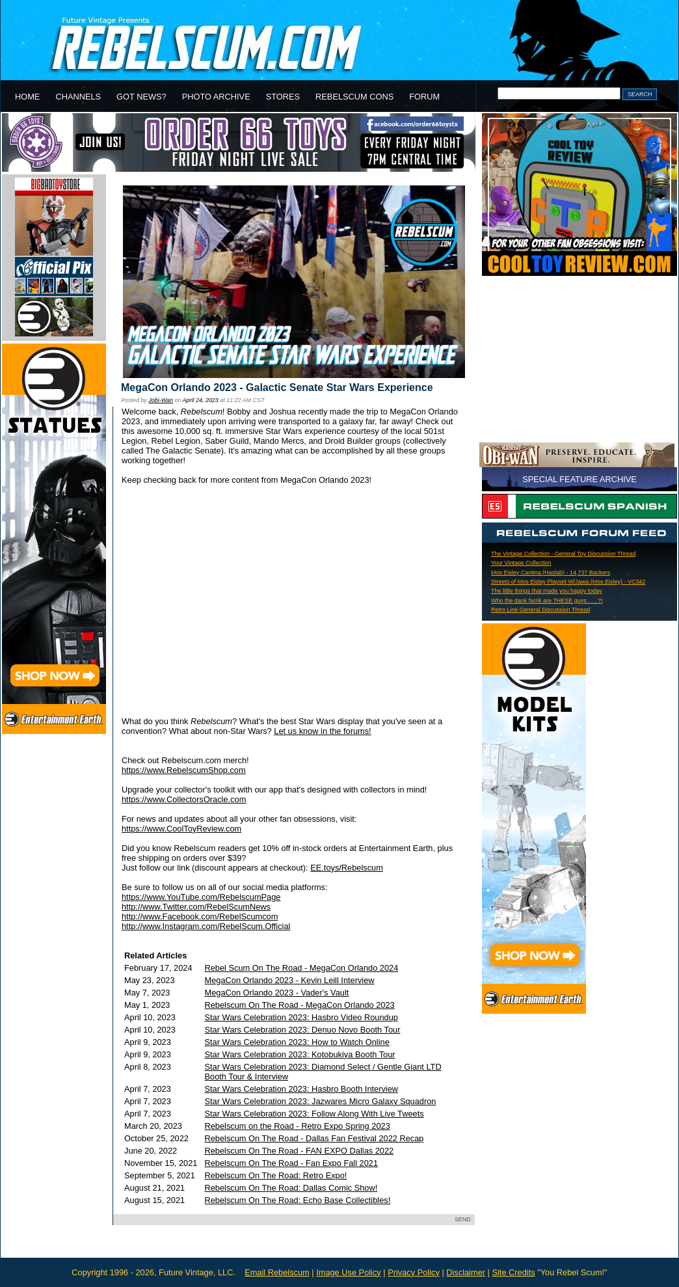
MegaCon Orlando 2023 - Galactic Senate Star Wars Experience (277, 387)
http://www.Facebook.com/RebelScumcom (200, 916)
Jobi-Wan (160, 400)
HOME (27, 97)
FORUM (424, 97)
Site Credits (513, 1272)
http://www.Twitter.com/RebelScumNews (196, 907)
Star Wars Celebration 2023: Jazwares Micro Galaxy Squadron (320, 1101)
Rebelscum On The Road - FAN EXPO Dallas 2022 (299, 1151)
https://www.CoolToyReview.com (181, 828)
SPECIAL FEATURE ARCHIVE (579, 479)
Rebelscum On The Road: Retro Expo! (276, 1175)
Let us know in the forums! (322, 731)
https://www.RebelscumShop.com (184, 770)
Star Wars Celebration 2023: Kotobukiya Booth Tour (300, 1054)
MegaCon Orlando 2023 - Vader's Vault (277, 992)
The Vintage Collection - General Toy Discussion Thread (563, 553)
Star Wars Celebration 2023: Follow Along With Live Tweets (314, 1113)
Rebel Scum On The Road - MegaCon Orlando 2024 (302, 968)
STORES (283, 97)
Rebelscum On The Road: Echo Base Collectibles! (298, 1200)
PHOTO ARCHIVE (216, 97)
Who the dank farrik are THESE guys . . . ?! (547, 600)
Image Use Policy (348, 1272)
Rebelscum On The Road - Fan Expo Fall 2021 (292, 1163)
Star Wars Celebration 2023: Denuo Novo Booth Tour (303, 1030)
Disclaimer (465, 1272)
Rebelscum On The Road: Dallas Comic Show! (291, 1188)
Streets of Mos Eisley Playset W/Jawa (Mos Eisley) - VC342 (568, 581)
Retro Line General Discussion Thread (540, 609)
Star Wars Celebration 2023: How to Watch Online (297, 1042)
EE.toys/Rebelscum (346, 868)
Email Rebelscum (277, 1272)
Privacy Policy (414, 1272)
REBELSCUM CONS (354, 97)
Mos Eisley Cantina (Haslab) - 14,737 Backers (550, 572)
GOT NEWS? (141, 97)
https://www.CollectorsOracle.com (184, 799)
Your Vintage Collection (521, 563)
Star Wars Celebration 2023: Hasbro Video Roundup (301, 1017)
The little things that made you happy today (546, 591)
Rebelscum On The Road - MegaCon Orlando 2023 (300, 1005)
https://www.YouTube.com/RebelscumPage (201, 897)
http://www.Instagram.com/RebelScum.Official (206, 926)
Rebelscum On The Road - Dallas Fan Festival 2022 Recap (314, 1138)
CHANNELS (78, 97)
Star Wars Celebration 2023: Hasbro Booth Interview (302, 1089)
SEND (463, 1219)
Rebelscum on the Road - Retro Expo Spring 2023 (297, 1126)
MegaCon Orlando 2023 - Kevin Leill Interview (290, 980)
